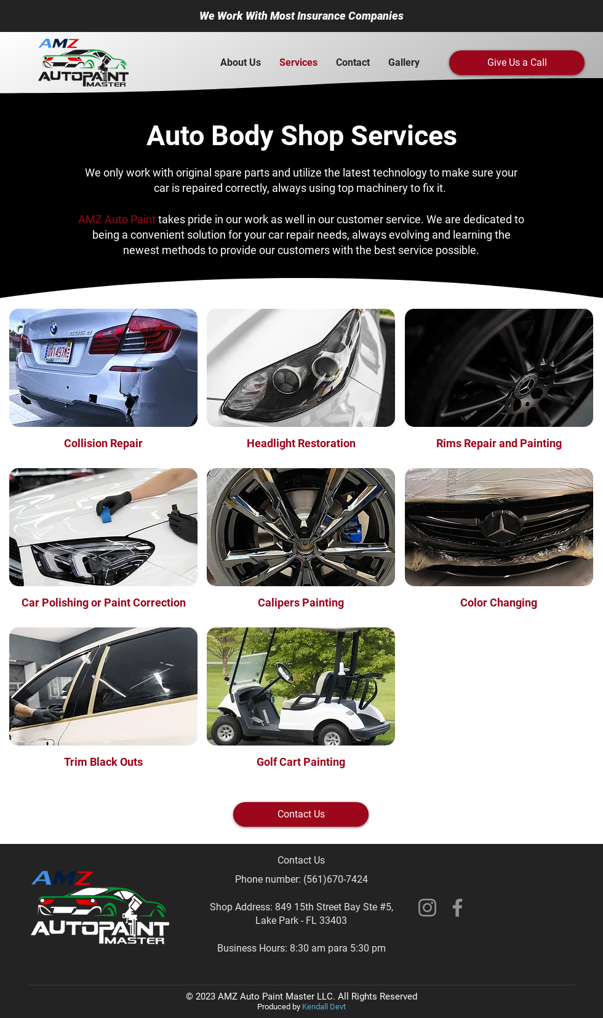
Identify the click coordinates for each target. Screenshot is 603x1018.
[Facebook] (457, 908)
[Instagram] (427, 908)
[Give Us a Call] (517, 62)
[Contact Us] (301, 814)
